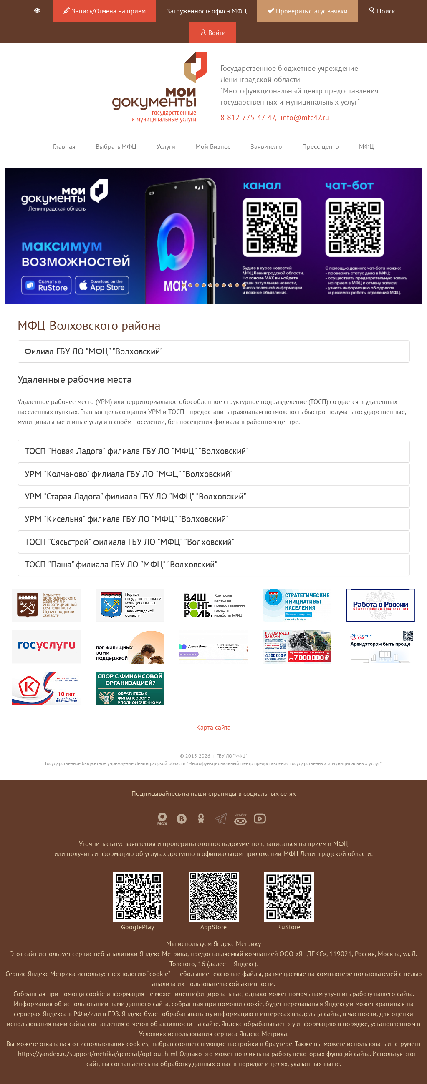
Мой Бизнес (212, 146)
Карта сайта (213, 727)
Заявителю (266, 146)
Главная (64, 146)
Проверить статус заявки (308, 11)
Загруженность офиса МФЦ (207, 11)
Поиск (382, 11)
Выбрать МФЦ (116, 146)
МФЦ (366, 146)
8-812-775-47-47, (250, 117)
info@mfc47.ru (304, 117)
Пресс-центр (320, 146)
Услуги (166, 146)
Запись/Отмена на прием (104, 11)
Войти (213, 32)
